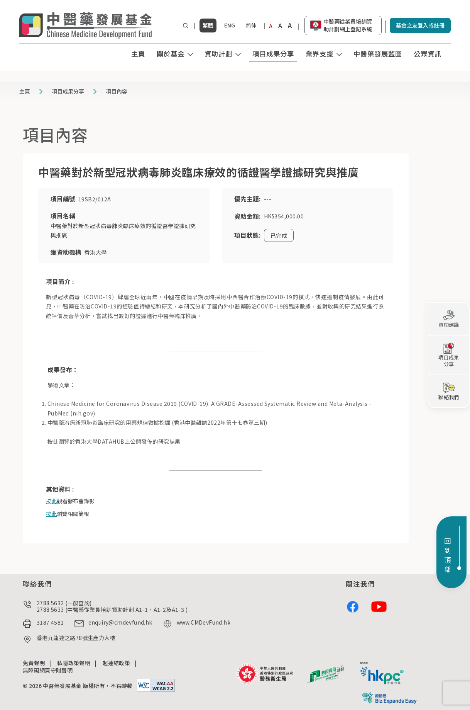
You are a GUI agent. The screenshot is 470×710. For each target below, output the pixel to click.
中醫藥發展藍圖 (377, 53)
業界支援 (319, 53)
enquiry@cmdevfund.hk (120, 622)
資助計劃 (218, 53)
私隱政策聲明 (73, 663)
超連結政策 (116, 663)
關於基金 (170, 53)
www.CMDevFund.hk (203, 622)
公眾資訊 (427, 53)
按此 (53, 441)
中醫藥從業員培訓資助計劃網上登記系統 (347, 25)
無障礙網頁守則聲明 (48, 670)
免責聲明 (34, 663)
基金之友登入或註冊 (420, 25)
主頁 (138, 53)
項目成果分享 (273, 53)
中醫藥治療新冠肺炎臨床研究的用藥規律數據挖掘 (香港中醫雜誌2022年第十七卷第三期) (157, 422)
